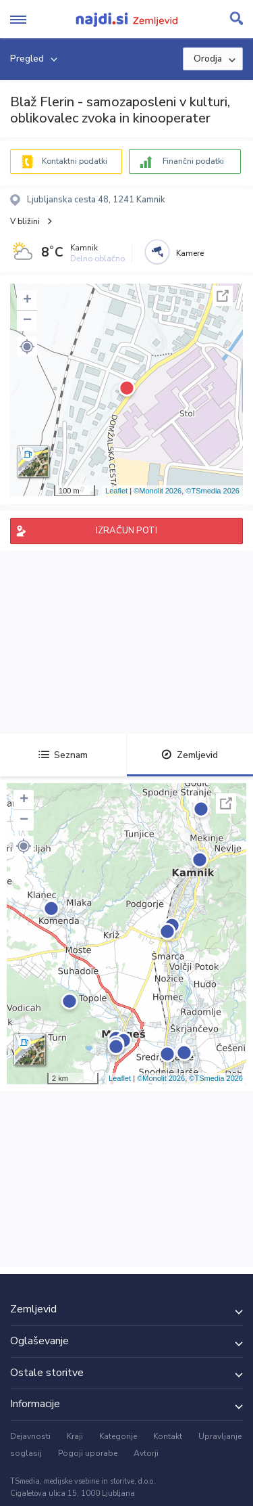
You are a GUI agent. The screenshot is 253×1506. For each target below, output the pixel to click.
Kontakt (167, 1436)
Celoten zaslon (223, 296)
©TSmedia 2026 (213, 491)
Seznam (63, 755)
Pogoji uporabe (87, 1453)
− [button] (27, 321)
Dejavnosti (30, 1436)
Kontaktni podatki (74, 161)
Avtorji (146, 1453)
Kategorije (118, 1436)
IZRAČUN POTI (126, 531)
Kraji (75, 1436)
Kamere (190, 253)
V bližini (25, 221)
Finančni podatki (193, 161)
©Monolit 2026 (157, 491)
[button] (27, 346)
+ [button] (27, 300)
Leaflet (116, 491)
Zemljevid (189, 755)
